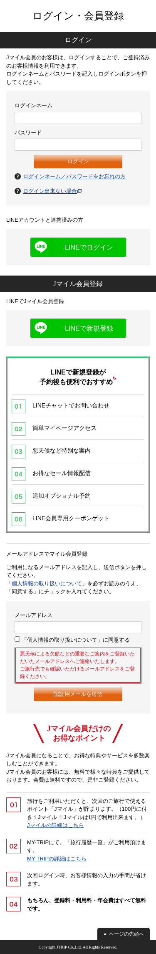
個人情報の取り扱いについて (47, 583)
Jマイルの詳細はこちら (55, 825)
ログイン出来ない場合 (50, 191)
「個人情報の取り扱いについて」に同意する (72, 639)
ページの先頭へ (126, 934)
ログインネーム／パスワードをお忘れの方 (74, 176)
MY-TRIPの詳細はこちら (57, 858)
